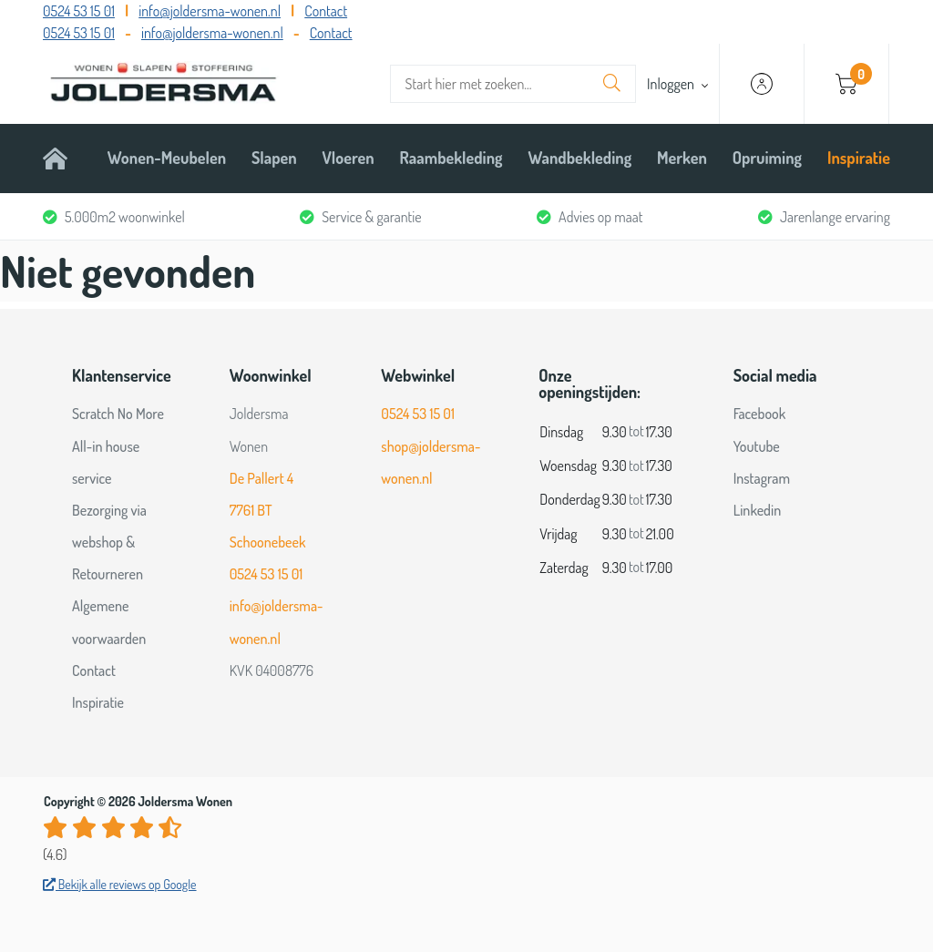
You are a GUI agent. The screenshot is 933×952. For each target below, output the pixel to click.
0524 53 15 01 (79, 11)
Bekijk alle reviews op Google (120, 884)
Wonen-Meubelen (167, 158)
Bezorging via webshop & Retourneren (109, 542)
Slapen (274, 158)
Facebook (759, 413)
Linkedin (757, 510)
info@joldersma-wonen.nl (209, 11)
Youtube (756, 446)
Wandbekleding (579, 158)
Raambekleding (451, 158)
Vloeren (348, 158)
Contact (325, 11)
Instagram (761, 478)
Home (62, 158)
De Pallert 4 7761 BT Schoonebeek (268, 510)
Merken (682, 158)
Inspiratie (858, 158)
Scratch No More (118, 413)
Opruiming (767, 158)
